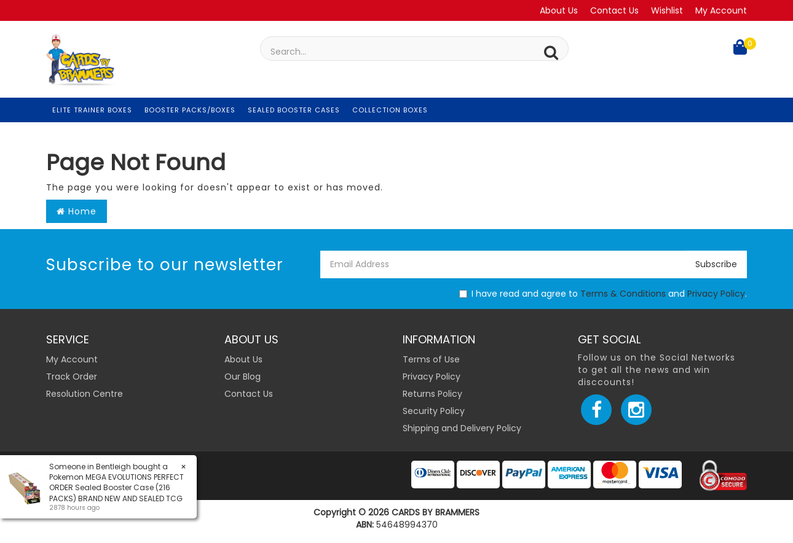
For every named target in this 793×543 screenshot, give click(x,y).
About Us (559, 10)
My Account (721, 10)
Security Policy (434, 411)
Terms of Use (431, 359)
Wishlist (667, 10)
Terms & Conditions (623, 293)
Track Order (71, 376)
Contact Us (614, 10)
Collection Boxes (390, 110)
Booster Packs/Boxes (189, 110)
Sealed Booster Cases (294, 110)
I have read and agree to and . (603, 293)
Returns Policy (432, 394)
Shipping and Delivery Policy (462, 428)
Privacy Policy (716, 293)
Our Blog (242, 376)
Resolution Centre (84, 394)
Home (77, 211)
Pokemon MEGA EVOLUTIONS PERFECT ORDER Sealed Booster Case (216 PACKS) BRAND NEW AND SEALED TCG (116, 487)
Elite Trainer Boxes (92, 110)
